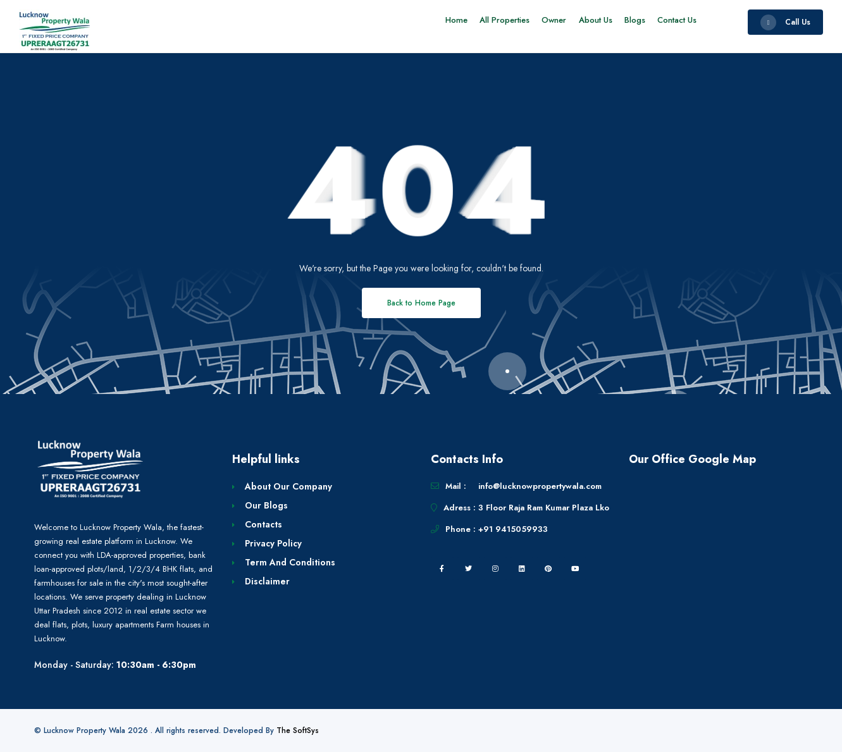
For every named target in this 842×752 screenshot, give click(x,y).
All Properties (486, 22)
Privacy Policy (273, 543)
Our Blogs (266, 505)
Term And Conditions (290, 562)
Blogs (628, 22)
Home (433, 22)
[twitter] (468, 568)
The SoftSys (297, 730)
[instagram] (495, 568)
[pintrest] (548, 568)
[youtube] (575, 568)
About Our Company (288, 486)
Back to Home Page (421, 303)
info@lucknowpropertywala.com (540, 486)
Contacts (263, 524)
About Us (585, 22)
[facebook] (442, 568)
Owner (539, 22)
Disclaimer (267, 581)
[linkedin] (522, 568)
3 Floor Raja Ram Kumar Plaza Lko (543, 508)
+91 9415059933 (513, 529)
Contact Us (675, 22)
